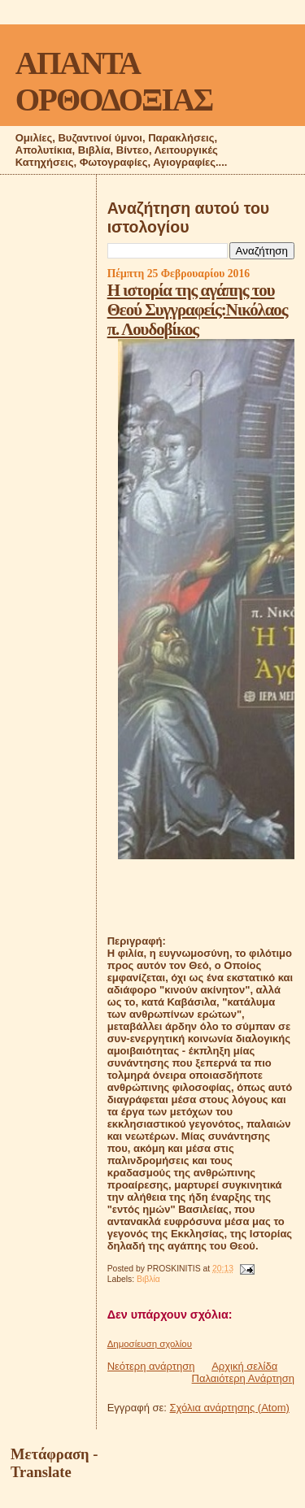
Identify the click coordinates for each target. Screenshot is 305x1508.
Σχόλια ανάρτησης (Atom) (230, 1408)
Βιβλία (148, 1279)
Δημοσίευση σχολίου (149, 1344)
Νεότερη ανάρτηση (151, 1366)
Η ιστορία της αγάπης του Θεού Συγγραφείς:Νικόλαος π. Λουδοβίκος (197, 309)
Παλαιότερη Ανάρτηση (243, 1378)
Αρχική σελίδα (244, 1366)
